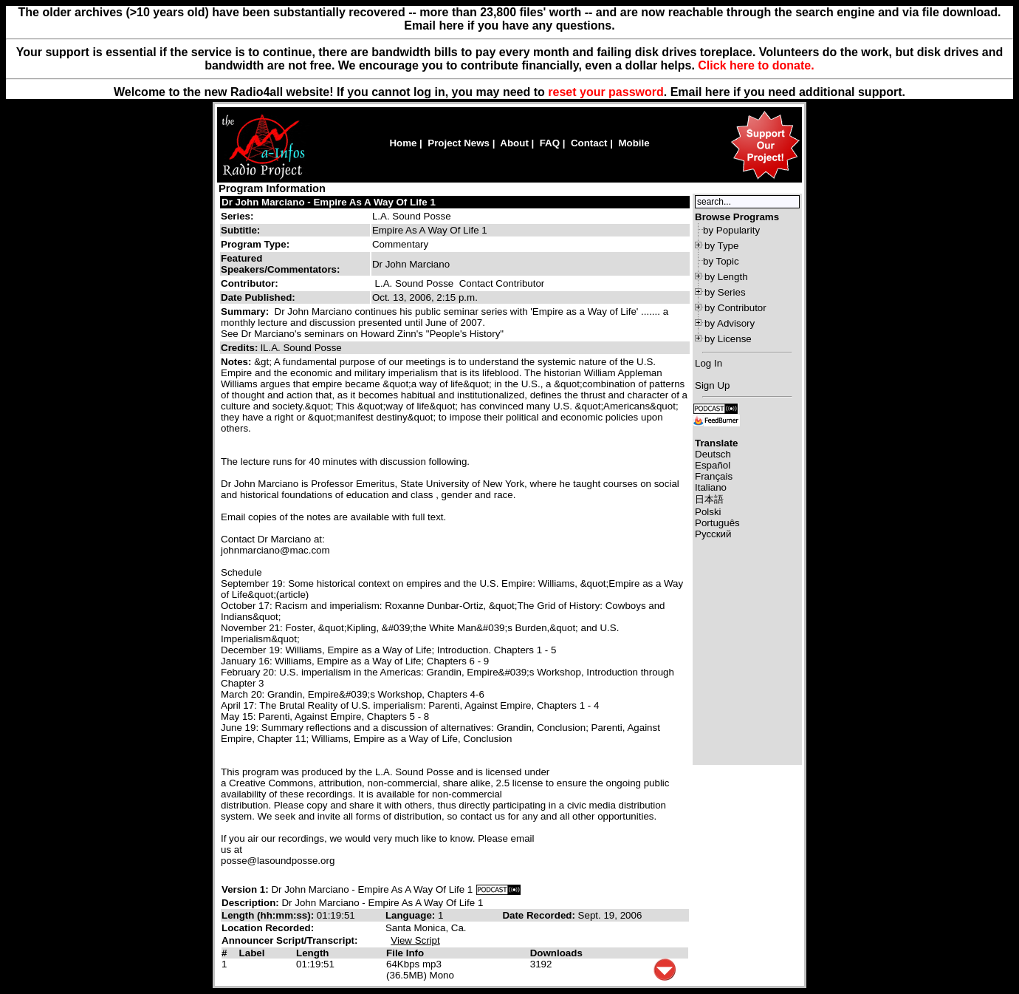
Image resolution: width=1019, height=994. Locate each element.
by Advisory (729, 323)
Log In (708, 363)
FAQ (550, 143)
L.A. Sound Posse (411, 216)
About (514, 143)
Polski (708, 511)
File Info (405, 953)
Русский (713, 533)
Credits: (241, 347)
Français (713, 476)
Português (717, 522)
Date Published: (258, 297)
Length (312, 953)
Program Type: (255, 244)
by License (728, 338)
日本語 (709, 499)
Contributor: (249, 283)
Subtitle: (240, 230)
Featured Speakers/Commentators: (280, 264)
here (717, 92)
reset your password (606, 92)
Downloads (556, 953)
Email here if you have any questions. (509, 25)
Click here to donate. (756, 65)
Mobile (633, 143)
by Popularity (731, 230)
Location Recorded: (268, 927)
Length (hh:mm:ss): (269, 915)
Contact (589, 143)
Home (402, 143)
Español (712, 465)
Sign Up (712, 385)
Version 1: (245, 889)
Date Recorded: (539, 915)
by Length (726, 276)
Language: (411, 915)
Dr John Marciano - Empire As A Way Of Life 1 (329, 202)
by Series (725, 292)
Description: (251, 902)
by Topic (721, 261)
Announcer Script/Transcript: (289, 940)
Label (252, 953)
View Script (415, 940)
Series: (237, 216)
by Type (721, 245)
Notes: (237, 361)
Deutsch (713, 454)
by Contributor (735, 307)
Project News (459, 143)
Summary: (246, 311)
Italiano (711, 487)
